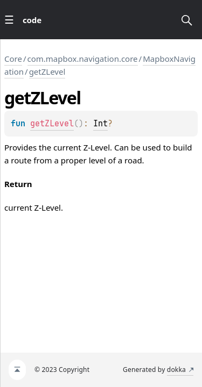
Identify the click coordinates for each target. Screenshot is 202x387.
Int (100, 123)
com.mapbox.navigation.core (82, 58)
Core (13, 58)
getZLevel (47, 71)
